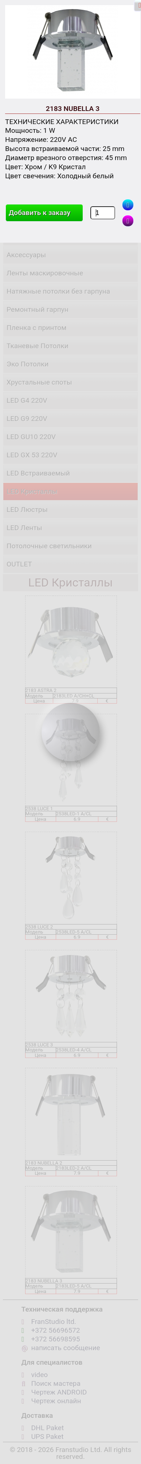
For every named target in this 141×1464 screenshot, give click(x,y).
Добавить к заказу (39, 212)
